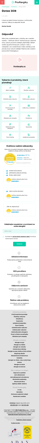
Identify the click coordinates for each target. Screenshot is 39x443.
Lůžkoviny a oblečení (28, 107)
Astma (19, 362)
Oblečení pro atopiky (10, 118)
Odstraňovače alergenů (10, 128)
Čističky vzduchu (29, 90)
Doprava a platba (19, 372)
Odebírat (19, 244)
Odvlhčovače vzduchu (10, 99)
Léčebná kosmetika (29, 137)
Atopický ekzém (19, 353)
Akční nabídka (10, 90)
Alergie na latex (19, 364)
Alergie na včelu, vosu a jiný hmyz (19, 360)
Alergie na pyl (19, 342)
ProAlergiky (5, 6)
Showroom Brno (19, 381)
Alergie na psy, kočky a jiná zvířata (19, 351)
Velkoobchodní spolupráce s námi (19, 414)
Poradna (14, 6)
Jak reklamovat (19, 375)
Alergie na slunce (19, 366)
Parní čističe (10, 137)
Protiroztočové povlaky (10, 108)
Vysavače (29, 127)
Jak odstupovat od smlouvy (19, 377)
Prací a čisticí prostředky (19, 334)
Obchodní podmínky (19, 379)
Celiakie (19, 358)
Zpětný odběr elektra (19, 383)
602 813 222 (14, 405)
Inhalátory (29, 118)
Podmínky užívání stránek (23, 419)
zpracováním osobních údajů (21, 236)
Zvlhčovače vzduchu (29, 99)
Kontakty (20, 392)
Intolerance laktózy (19, 349)
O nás (19, 389)
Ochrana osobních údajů (19, 394)
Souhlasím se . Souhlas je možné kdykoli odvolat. (20, 237)
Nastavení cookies (19, 396)
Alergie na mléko (19, 344)
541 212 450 (25, 405)
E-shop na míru (15, 423)
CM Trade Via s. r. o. (22, 410)
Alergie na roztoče (19, 346)
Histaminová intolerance (19, 355)
